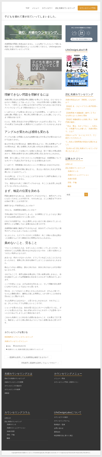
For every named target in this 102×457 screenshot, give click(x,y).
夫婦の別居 (22, 349)
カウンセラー (47, 8)
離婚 (69, 186)
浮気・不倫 (72, 182)
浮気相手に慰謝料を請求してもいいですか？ (40, 363)
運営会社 (57, 432)
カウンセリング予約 (88, 8)
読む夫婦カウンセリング (65, 8)
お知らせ (69, 164)
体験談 (7, 393)
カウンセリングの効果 (12, 389)
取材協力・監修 (59, 424)
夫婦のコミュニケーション (78, 175)
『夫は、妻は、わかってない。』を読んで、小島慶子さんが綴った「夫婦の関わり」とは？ (81, 128)
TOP (27, 8)
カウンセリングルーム (62, 421)
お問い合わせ (58, 428)
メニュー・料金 (59, 378)
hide (9, 346)
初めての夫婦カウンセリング (15, 378)
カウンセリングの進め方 (13, 386)
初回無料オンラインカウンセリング (19, 337)
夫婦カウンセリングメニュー (16, 341)
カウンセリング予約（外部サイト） (66, 382)
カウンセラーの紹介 (61, 417)
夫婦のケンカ (12, 349)
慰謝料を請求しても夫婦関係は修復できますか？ (28, 357)
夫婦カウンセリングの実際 (14, 382)
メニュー (35, 8)
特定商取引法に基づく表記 (63, 435)
